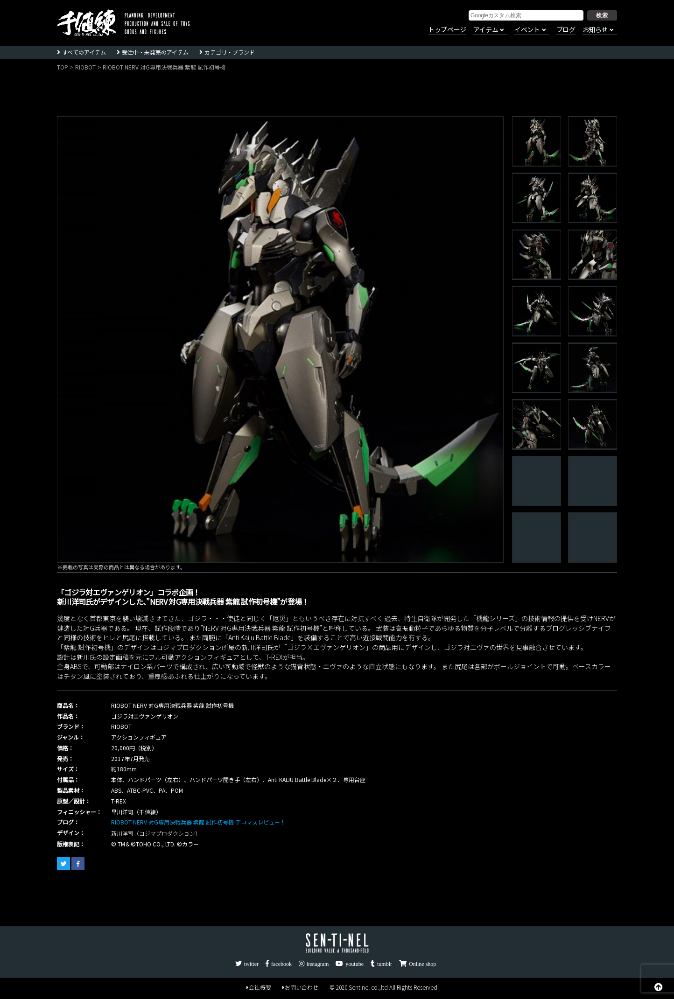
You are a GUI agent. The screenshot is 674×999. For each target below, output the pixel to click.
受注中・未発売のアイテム (155, 52)
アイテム (485, 30)
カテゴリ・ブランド (229, 52)
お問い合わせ (300, 988)
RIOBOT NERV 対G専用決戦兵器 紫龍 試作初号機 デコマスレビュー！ (198, 822)
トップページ (447, 30)
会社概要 (258, 988)
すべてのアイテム (84, 52)
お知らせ (595, 30)
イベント (527, 30)
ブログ (566, 30)
